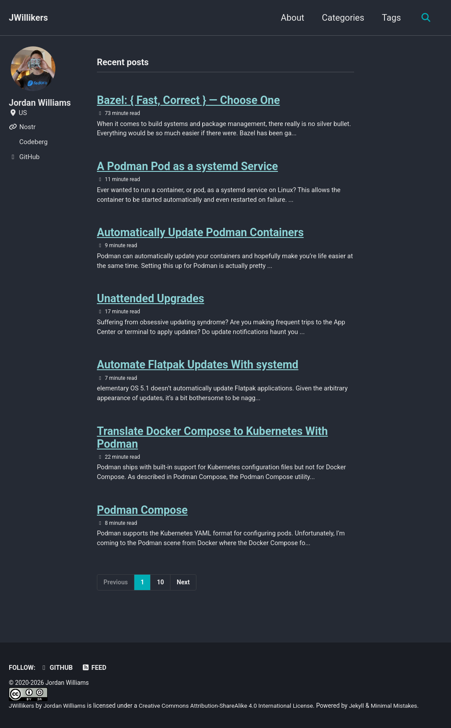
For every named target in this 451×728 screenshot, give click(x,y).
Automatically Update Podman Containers (200, 235)
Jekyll (363, 705)
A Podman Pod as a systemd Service (187, 168)
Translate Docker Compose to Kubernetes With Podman (212, 443)
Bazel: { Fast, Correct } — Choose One (188, 100)
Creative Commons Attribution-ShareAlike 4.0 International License (230, 705)
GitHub (57, 668)
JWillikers (28, 17)
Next (183, 589)
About (291, 17)
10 (160, 589)
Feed (95, 668)
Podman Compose (142, 516)
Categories (341, 17)
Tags (390, 17)
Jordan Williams (41, 102)
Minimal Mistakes (401, 705)
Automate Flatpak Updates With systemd (197, 369)
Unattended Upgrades (150, 302)
